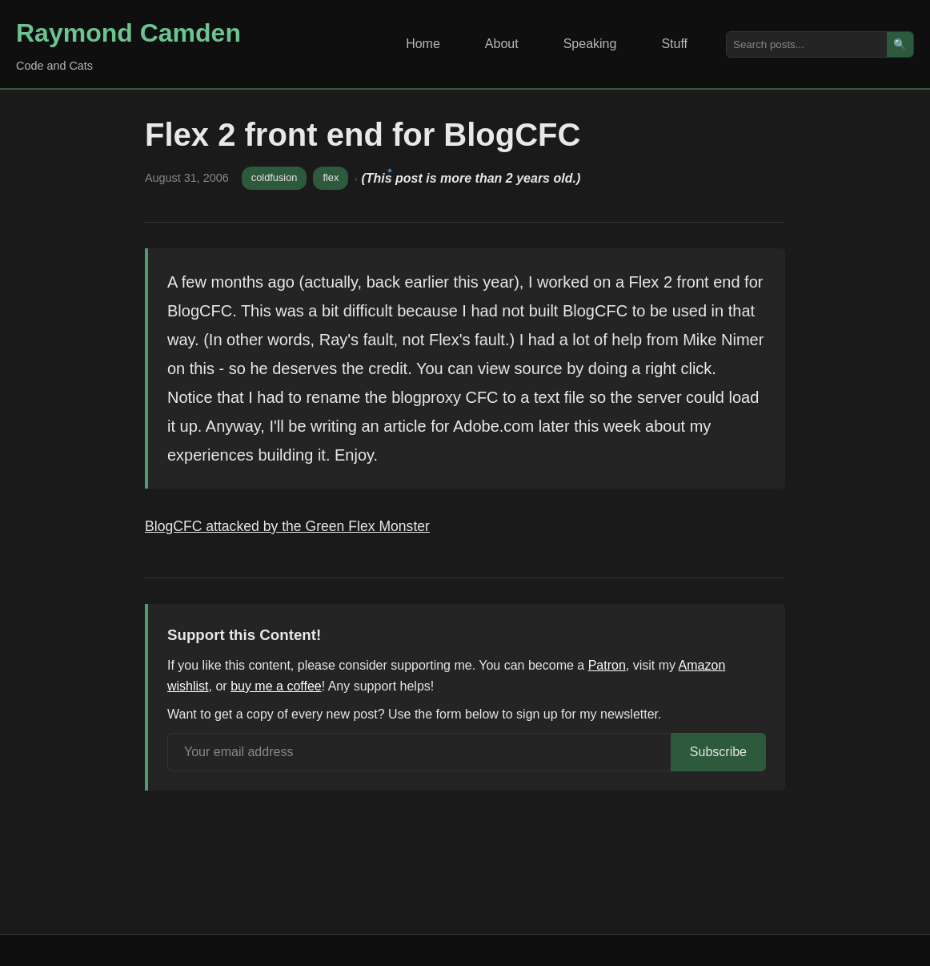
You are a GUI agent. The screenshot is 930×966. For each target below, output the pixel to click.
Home (423, 43)
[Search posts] (807, 44)
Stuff (674, 43)
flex (331, 177)
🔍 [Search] (900, 44)
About (502, 43)
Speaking (590, 43)
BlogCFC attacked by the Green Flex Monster (287, 526)
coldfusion (274, 177)
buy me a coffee (276, 686)
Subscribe (718, 752)
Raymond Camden (128, 32)
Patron (607, 665)
